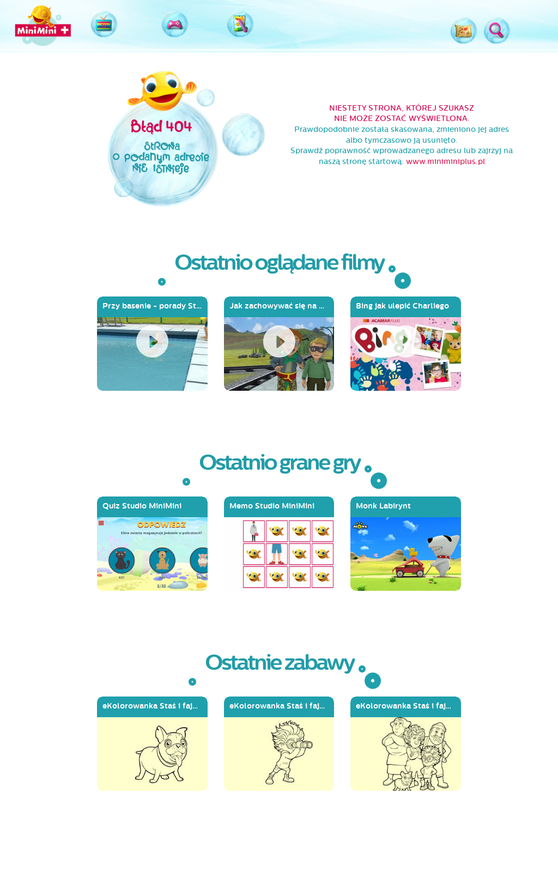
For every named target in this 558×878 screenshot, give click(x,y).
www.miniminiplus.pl (445, 161)
